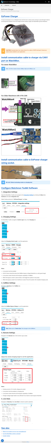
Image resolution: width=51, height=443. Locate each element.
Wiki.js (28, 441)
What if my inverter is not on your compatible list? (14, 431)
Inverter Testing (6, 435)
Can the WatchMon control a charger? (12, 433)
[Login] (48, 1)
